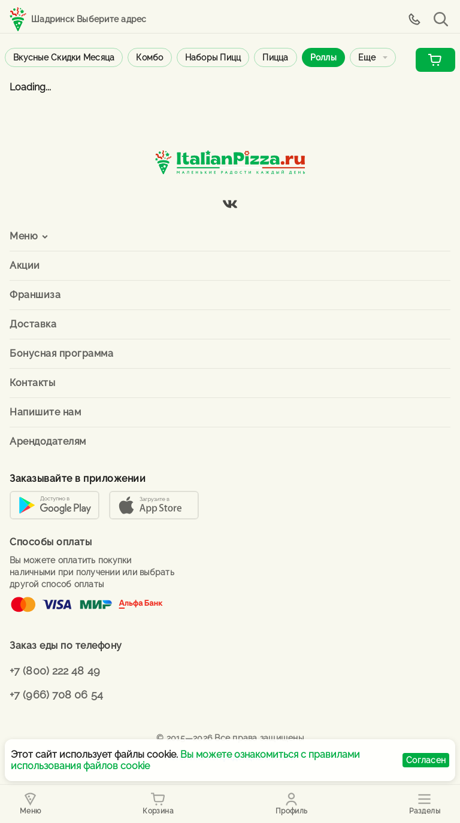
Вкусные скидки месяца (63, 57)
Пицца (275, 57)
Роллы (323, 57)
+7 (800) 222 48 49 (55, 670)
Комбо (149, 57)
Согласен (425, 760)
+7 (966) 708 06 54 (56, 694)
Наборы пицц (213, 57)
